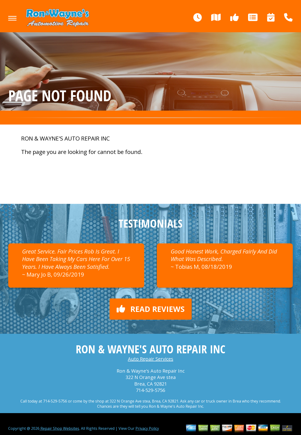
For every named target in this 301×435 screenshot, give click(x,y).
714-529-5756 (150, 390)
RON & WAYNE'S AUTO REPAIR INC (65, 138)
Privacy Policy (147, 428)
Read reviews (151, 309)
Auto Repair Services (150, 359)
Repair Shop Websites (59, 428)
